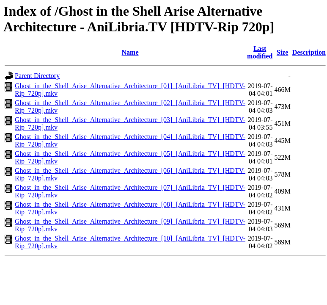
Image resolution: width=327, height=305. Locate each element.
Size (283, 52)
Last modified (259, 52)
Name (130, 52)
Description (309, 52)
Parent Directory (37, 75)
